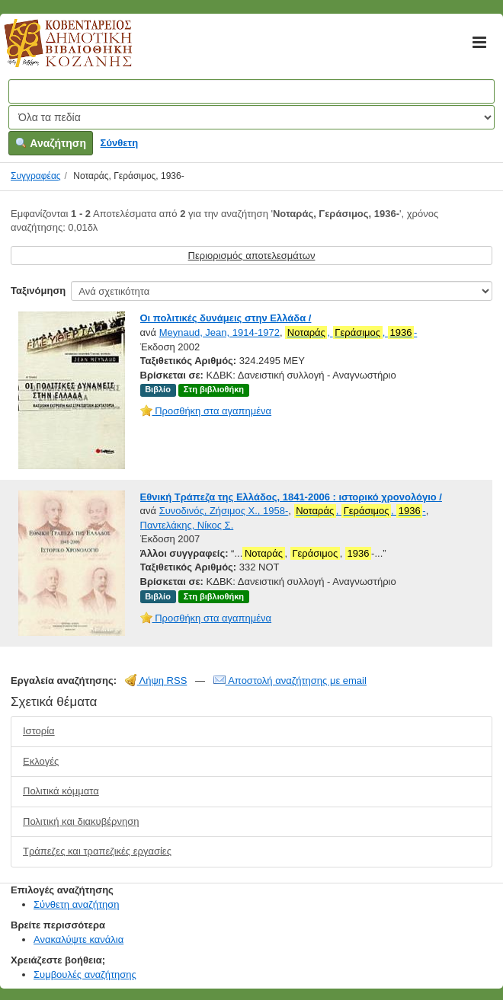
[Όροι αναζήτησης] (251, 91)
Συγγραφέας (36, 176)
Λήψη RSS (156, 680)
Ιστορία (39, 730)
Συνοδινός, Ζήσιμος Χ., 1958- (224, 510)
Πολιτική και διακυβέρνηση (81, 821)
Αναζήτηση (50, 143)
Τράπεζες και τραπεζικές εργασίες (97, 851)
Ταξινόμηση (38, 290)
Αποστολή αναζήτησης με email (290, 680)
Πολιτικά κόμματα (61, 791)
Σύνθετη (120, 143)
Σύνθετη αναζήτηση (77, 904)
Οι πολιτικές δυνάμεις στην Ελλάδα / (226, 318)
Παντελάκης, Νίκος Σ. (187, 525)
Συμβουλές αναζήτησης (85, 974)
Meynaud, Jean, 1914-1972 (219, 332)
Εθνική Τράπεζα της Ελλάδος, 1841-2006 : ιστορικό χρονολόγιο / (291, 497)
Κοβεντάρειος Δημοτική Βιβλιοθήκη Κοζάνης (53, 52)
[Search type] (251, 117)
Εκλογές (41, 761)
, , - (351, 333)
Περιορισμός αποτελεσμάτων (252, 255)
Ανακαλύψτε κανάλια (78, 939)
